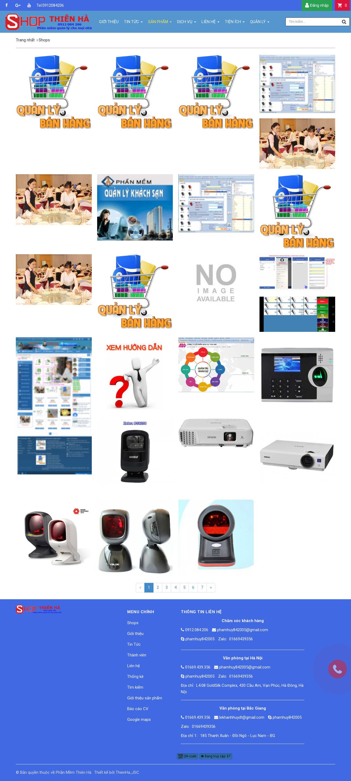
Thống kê (135, 676)
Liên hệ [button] (211, 23)
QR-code (187, 756)
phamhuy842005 (199, 639)
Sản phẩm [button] (160, 23)
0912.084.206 (196, 629)
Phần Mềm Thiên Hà (73, 772)
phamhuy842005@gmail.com (242, 629)
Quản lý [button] (259, 23)
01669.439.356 (197, 667)
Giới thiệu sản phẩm (144, 698)
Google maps (139, 719)
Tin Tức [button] (133, 23)
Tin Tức (134, 644)
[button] (342, 5)
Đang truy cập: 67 (216, 756)
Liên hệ (133, 665)
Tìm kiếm (135, 687)
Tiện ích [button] (235, 23)
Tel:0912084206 (40, 5)
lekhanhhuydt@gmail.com (241, 717)
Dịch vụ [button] (186, 23)
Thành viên (136, 655)
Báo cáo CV (137, 708)
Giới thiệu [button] (109, 21)
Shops (132, 622)
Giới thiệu (135, 633)
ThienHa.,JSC (127, 772)
